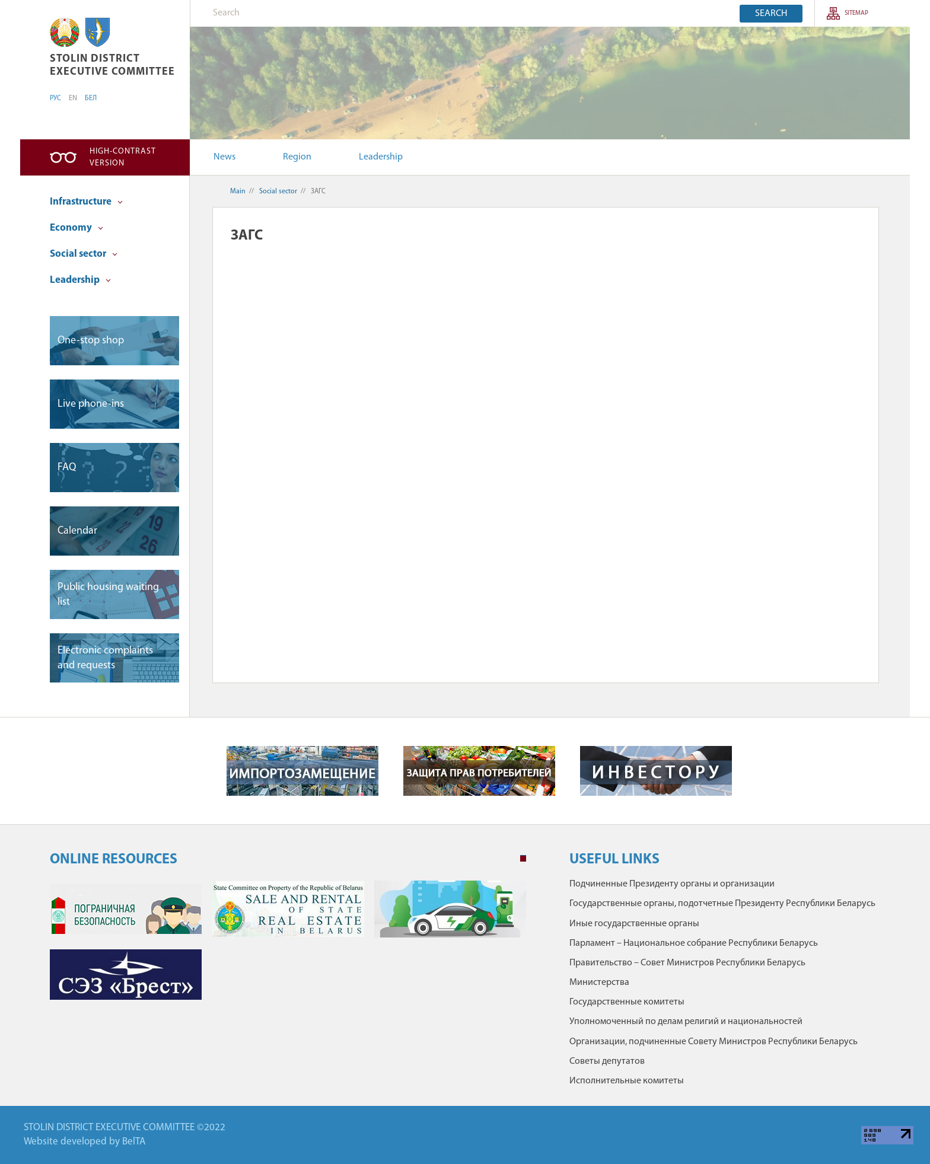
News (224, 157)
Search (771, 13)
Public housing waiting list (108, 595)
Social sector (83, 254)
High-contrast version (123, 157)
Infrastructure (86, 202)
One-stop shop (91, 340)
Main (238, 191)
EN (73, 98)
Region (297, 157)
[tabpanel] (288, 946)
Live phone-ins (91, 404)
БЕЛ (91, 98)
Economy (76, 228)
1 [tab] (523, 859)
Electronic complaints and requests (105, 658)
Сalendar (77, 531)
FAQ (67, 467)
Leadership (381, 157)
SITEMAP (856, 13)
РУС (55, 98)
